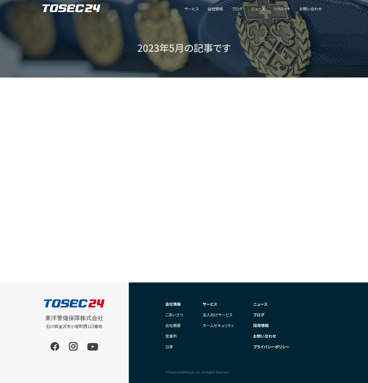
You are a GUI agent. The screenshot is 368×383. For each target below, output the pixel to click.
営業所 (171, 336)
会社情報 (215, 9)
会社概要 (173, 325)
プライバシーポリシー (271, 347)
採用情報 (261, 325)
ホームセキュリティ (218, 325)
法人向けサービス (218, 315)
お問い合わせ (310, 9)
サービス (191, 9)
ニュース (258, 9)
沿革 (169, 347)
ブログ (237, 9)
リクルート (282, 9)
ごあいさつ (174, 315)
